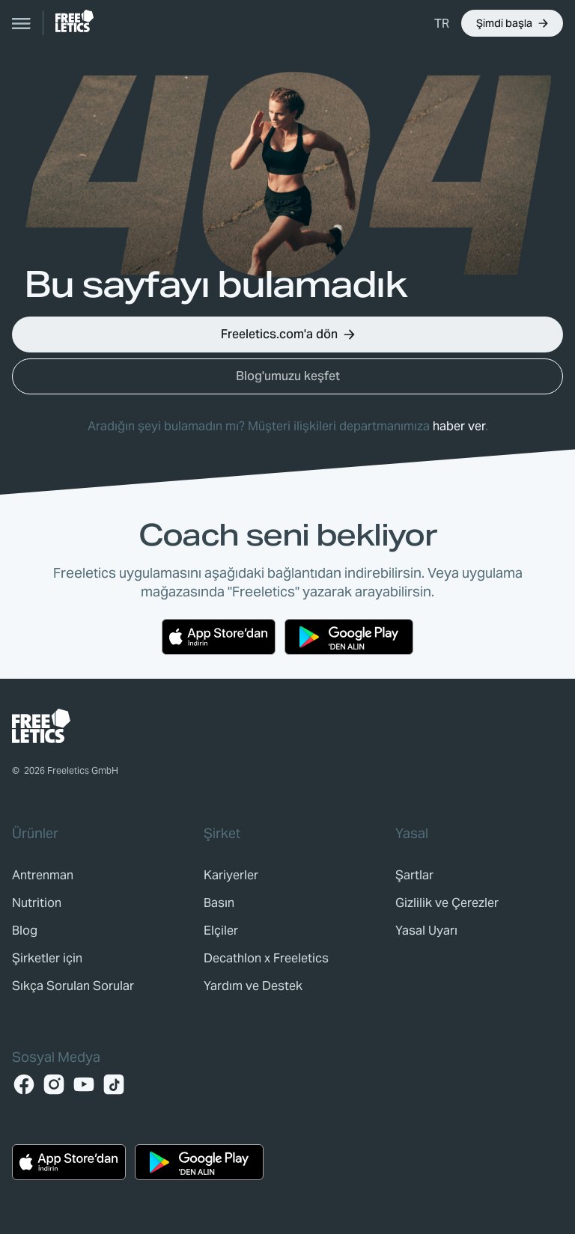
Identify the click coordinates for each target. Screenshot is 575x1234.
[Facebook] (24, 1084)
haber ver (459, 426)
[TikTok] (114, 1084)
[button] (441, 23)
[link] (74, 21)
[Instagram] (54, 1084)
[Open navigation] (21, 23)
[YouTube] (84, 1084)
